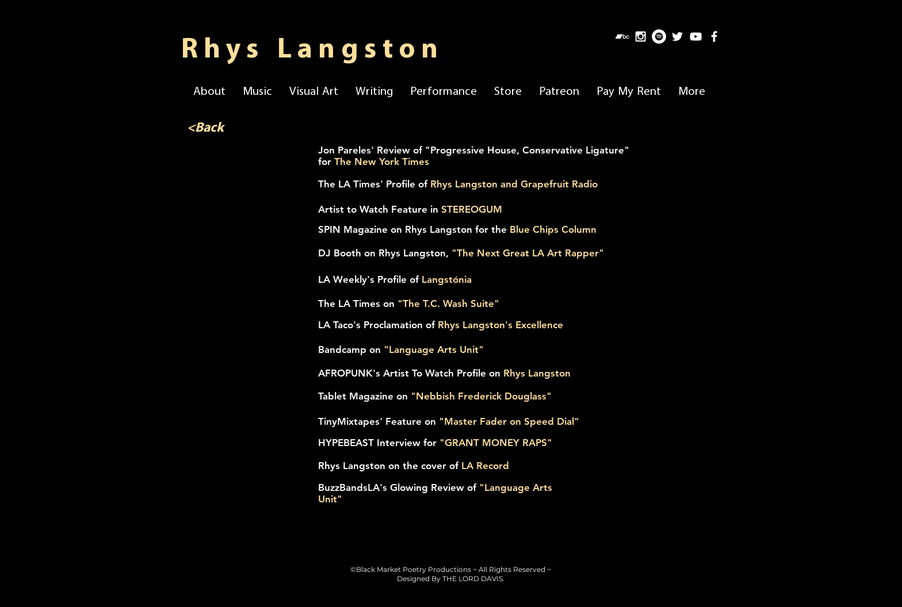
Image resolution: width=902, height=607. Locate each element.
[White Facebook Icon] (714, 36)
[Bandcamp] (622, 36)
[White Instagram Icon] (640, 36)
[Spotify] (659, 36)
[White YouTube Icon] (696, 36)
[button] (209, 89)
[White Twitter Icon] (677, 36)
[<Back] (205, 129)
